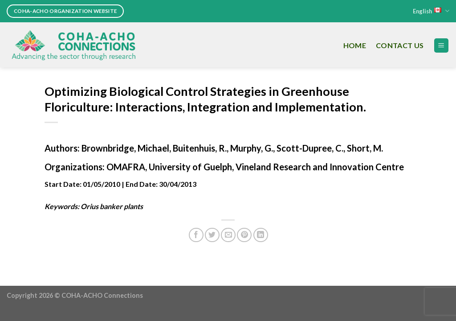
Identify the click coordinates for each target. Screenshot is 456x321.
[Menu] (441, 45)
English (431, 11)
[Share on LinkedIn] (260, 235)
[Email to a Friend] (228, 235)
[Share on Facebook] (196, 235)
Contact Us (399, 45)
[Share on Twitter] (212, 235)
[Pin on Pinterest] (244, 235)
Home (354, 45)
